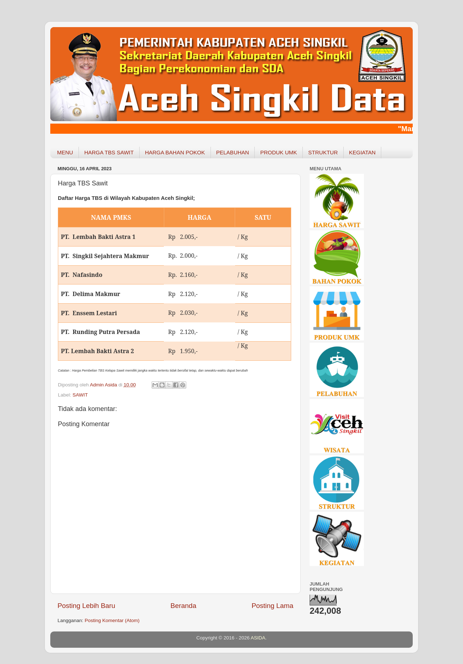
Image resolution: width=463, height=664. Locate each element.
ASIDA (258, 638)
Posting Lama (272, 605)
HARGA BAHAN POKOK (175, 152)
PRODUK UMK (278, 152)
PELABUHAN (232, 152)
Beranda (183, 605)
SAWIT (80, 395)
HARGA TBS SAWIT (109, 152)
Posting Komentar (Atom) (112, 620)
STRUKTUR (323, 152)
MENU (65, 152)
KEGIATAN (362, 152)
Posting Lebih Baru (86, 605)
